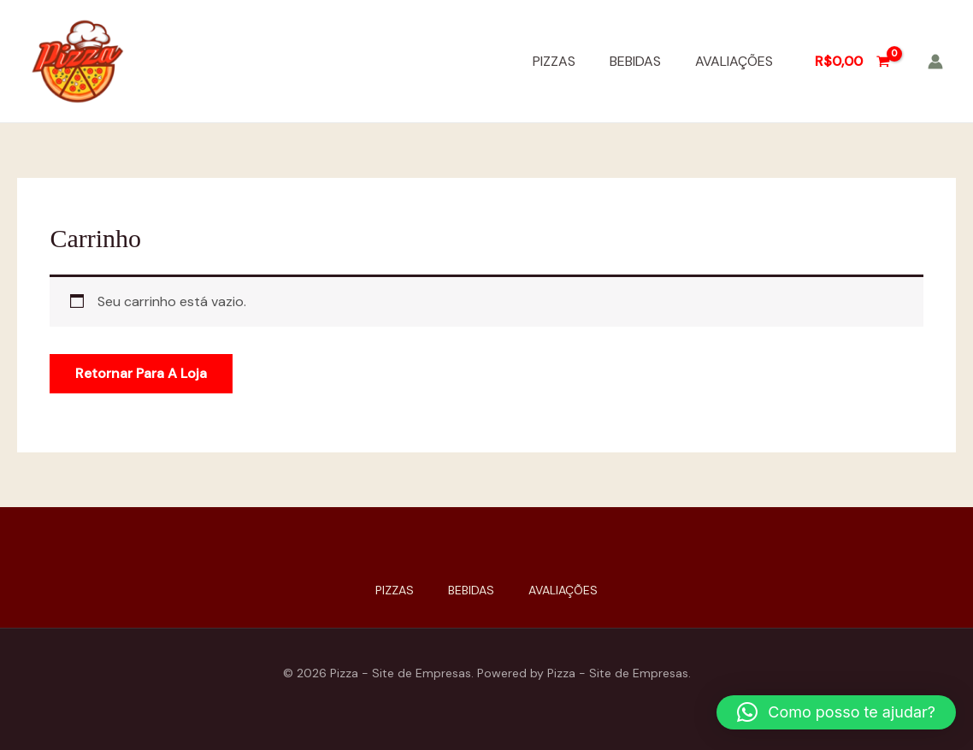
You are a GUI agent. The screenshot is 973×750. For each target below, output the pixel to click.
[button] (836, 712)
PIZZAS (554, 61)
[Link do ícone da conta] (935, 61)
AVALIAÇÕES (734, 61)
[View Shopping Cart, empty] (852, 62)
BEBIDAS (635, 61)
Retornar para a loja (141, 373)
